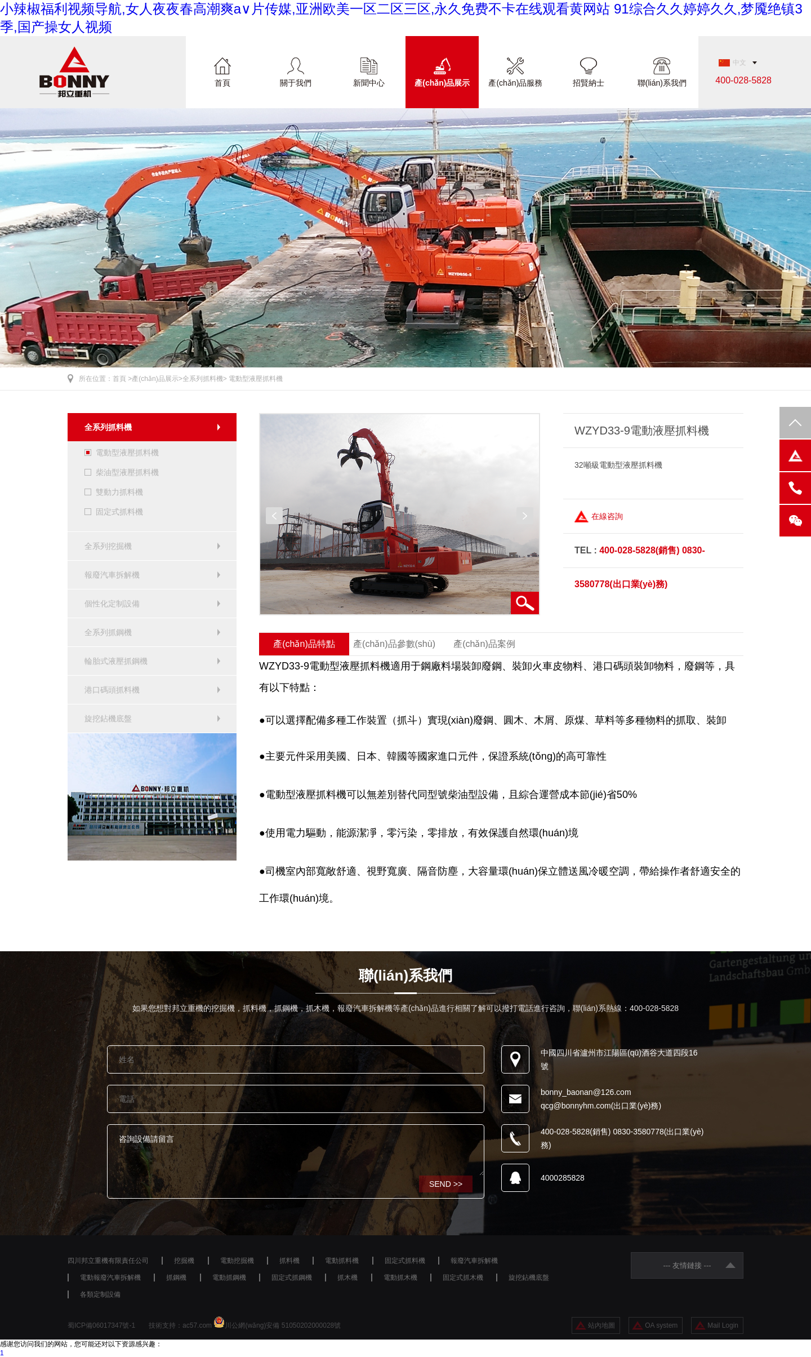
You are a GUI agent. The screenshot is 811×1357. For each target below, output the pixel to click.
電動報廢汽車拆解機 (110, 1277)
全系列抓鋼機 (108, 632)
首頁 (222, 82)
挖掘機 (184, 1261)
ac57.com (197, 1325)
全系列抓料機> (204, 379)
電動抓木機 (400, 1277)
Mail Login (722, 1325)
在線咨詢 (607, 516)
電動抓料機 (342, 1261)
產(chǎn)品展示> (157, 379)
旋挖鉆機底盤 (108, 718)
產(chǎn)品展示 (442, 82)
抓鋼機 (176, 1277)
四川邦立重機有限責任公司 (108, 1261)
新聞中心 (369, 82)
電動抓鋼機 (229, 1277)
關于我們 (295, 82)
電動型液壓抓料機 (256, 379)
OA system (661, 1325)
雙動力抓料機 (119, 491)
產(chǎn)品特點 (304, 644)
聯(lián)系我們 (662, 82)
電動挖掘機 (237, 1261)
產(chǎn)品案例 (484, 644)
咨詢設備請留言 (296, 1150)
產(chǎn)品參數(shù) (394, 644)
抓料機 (289, 1261)
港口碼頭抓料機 (112, 689)
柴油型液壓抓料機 (127, 472)
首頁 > (122, 379)
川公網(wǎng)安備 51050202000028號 (283, 1325)
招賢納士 (588, 82)
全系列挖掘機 (108, 546)
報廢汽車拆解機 (112, 574)
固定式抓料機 (119, 511)
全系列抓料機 (108, 427)
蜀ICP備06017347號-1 (101, 1325)
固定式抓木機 (463, 1277)
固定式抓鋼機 (291, 1277)
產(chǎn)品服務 (515, 82)
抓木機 (347, 1277)
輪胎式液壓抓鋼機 (116, 661)
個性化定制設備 (112, 603)
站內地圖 (601, 1325)
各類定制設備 (100, 1294)
